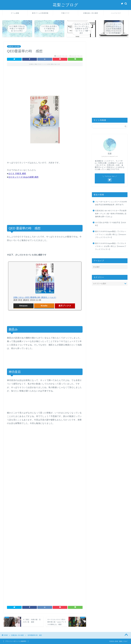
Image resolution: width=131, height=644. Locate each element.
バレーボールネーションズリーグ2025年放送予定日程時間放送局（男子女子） (111, 203)
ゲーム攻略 (15, 13)
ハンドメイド (116, 13)
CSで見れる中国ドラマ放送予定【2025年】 (110, 224)
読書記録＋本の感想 (90, 13)
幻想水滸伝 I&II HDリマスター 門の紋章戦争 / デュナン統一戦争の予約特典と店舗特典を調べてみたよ (111, 213)
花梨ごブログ (65, 4)
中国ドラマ (65, 13)
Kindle (44, 306)
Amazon (23, 306)
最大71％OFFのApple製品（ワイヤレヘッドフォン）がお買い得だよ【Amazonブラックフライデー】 (110, 234)
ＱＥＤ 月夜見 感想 (17, 173)
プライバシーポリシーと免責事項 (15, 641)
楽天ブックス (65, 306)
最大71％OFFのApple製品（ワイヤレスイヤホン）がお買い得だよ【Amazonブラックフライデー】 (110, 246)
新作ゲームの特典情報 (40, 13)
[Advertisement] (45, 79)
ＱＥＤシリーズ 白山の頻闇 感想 (23, 177)
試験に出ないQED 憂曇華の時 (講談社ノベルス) (34, 297)
